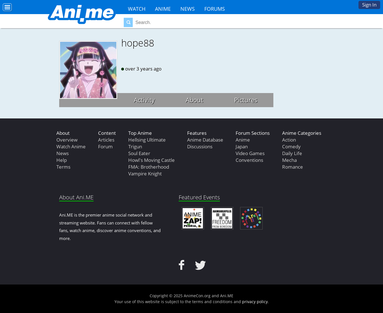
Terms (63, 167)
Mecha (289, 160)
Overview (67, 139)
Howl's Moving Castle (151, 160)
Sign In (369, 4)
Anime (163, 8)
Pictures (246, 100)
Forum (105, 146)
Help (61, 160)
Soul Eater (139, 153)
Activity (144, 100)
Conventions (249, 160)
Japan (242, 146)
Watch (136, 8)
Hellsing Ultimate (147, 139)
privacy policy (255, 301)
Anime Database (205, 139)
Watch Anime (71, 146)
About (194, 100)
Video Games (250, 153)
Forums (214, 8)
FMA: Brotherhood (148, 167)
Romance (292, 167)
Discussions (199, 146)
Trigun (135, 146)
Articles (106, 139)
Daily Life (292, 153)
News (187, 8)
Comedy (291, 146)
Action (289, 139)
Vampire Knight (145, 173)
